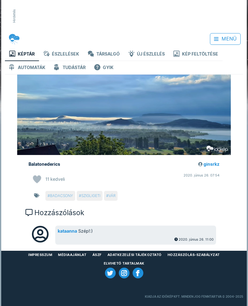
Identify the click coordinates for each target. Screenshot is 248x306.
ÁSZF (97, 255)
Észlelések (61, 54)
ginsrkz (211, 164)
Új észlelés (146, 54)
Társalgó (104, 54)
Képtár (22, 54)
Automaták (27, 68)
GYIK (104, 68)
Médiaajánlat (72, 255)
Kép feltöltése (195, 54)
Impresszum (40, 255)
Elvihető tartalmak (124, 263)
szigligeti (90, 195)
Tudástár (70, 68)
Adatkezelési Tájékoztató (134, 255)
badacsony (61, 195)
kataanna (67, 231)
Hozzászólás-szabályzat (194, 255)
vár (112, 195)
